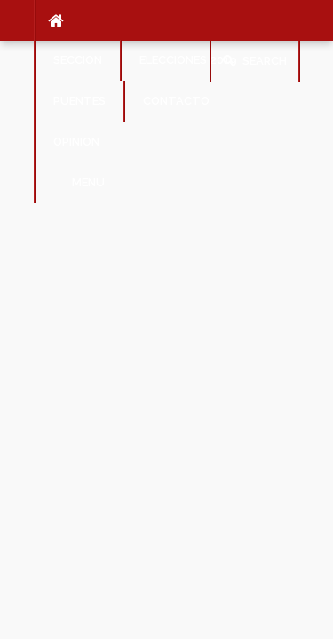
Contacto (176, 100)
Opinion (76, 141)
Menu (79, 182)
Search (255, 60)
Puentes (79, 100)
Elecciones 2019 (188, 60)
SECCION (77, 60)
